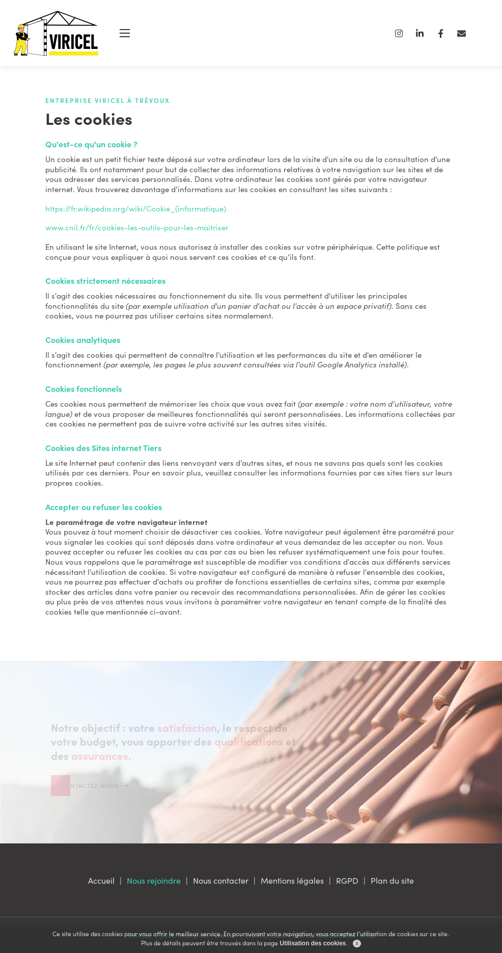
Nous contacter (220, 880)
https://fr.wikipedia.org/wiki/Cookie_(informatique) (135, 208)
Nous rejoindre (154, 880)
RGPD (347, 880)
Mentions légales (292, 880)
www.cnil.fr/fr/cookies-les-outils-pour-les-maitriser (137, 227)
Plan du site (392, 880)
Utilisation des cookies (313, 943)
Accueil (101, 880)
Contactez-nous (95, 823)
